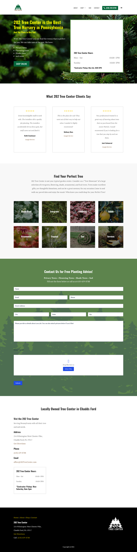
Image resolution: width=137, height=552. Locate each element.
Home (16, 517)
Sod (90, 8)
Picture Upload (19, 350)
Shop (82, 8)
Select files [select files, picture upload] (68, 369)
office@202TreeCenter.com (25, 462)
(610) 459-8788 (111, 8)
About (76, 8)
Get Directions (20, 443)
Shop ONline (21, 63)
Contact (96, 8)
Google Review (30, 140)
